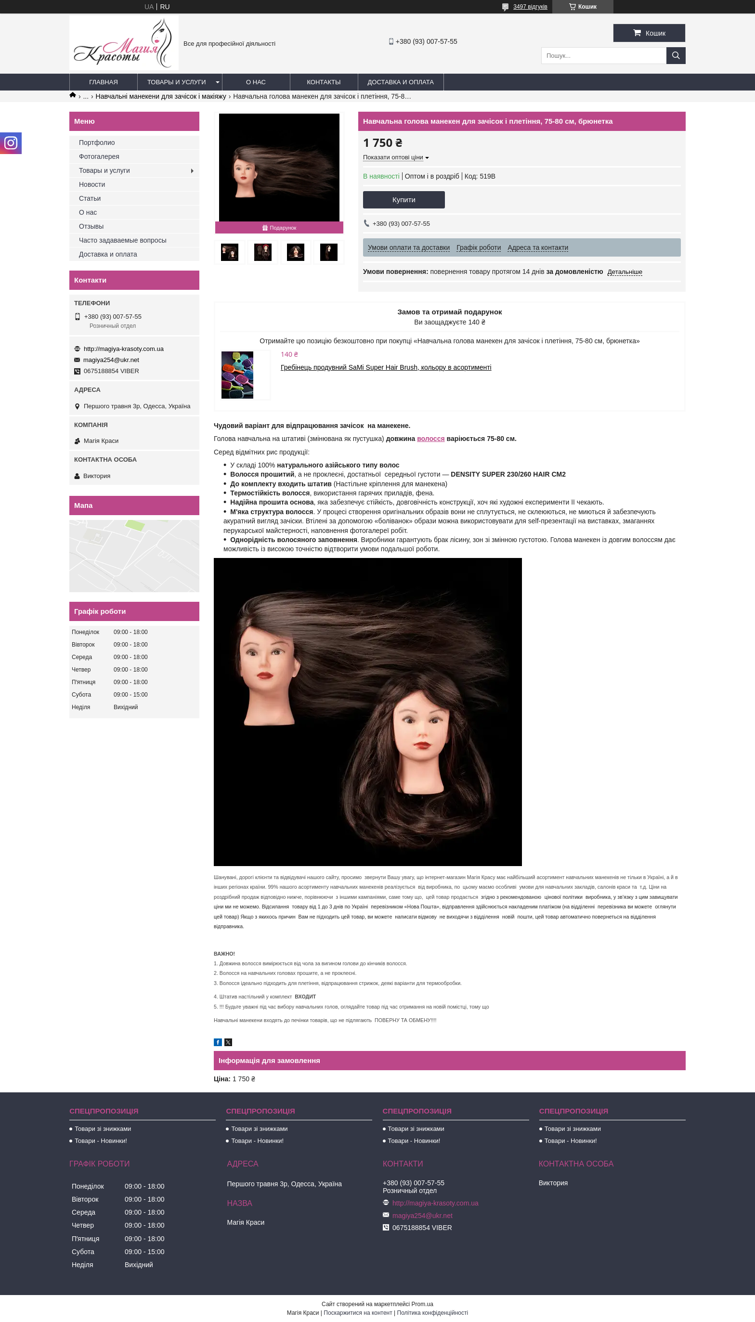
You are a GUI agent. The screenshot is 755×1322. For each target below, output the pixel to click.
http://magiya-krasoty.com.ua (124, 348)
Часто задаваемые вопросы (123, 240)
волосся (430, 438)
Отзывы (91, 226)
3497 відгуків (530, 6)
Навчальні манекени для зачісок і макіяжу (161, 96)
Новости (92, 184)
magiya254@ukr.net (111, 359)
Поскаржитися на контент (358, 1312)
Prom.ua (422, 1304)
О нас (256, 82)
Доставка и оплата (401, 82)
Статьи (90, 198)
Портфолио (97, 142)
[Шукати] (676, 55)
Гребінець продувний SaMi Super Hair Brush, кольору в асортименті (386, 367)
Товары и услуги (176, 82)
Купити (404, 199)
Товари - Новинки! (101, 1140)
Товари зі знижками (103, 1128)
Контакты (323, 82)
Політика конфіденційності (433, 1312)
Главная (103, 82)
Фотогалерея (99, 156)
